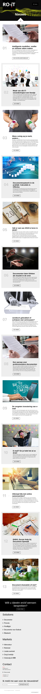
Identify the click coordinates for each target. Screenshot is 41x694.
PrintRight (7, 626)
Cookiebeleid (17, 690)
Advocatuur (8, 645)
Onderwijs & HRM (10, 658)
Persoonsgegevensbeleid (9, 690)
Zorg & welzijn (8, 655)
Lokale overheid (9, 651)
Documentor (8, 620)
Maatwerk (7, 633)
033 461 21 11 (6, 675)
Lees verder (16, 103)
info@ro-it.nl (5, 676)
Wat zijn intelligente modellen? (20, 58)
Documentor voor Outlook (12, 630)
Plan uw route (7, 672)
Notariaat (7, 648)
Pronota (6, 623)
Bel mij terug (21, 609)
